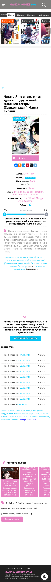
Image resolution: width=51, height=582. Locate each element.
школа (34, 195)
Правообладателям (13, 569)
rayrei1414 (29, 174)
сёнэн (30, 192)
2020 (32, 181)
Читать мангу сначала (25, 338)
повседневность (21, 195)
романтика (20, 192)
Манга (31, 188)
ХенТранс (28, 201)
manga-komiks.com (28, 420)
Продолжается (30, 177)
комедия (38, 192)
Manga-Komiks (23, 4)
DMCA (29, 569)
